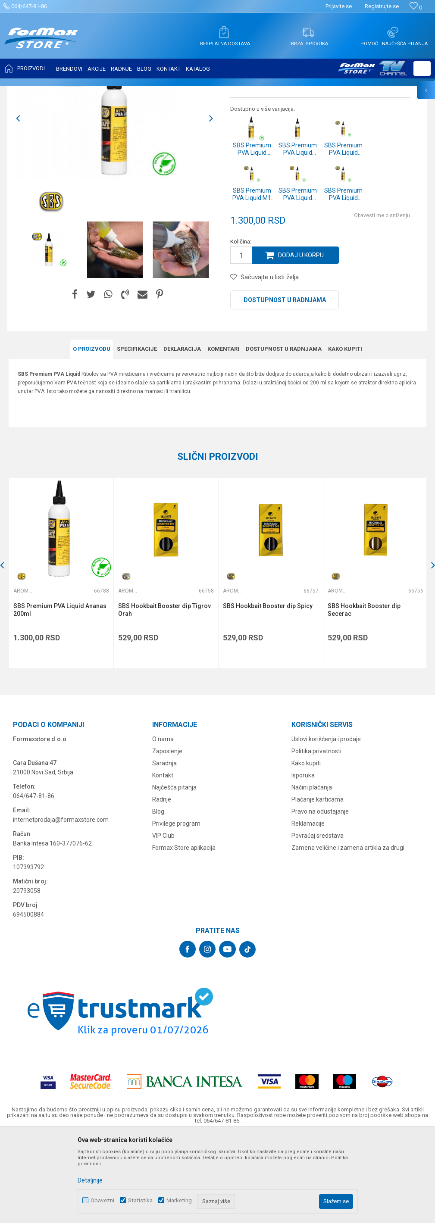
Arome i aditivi (156, 91)
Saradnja (164, 848)
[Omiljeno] (416, 7)
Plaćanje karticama (317, 885)
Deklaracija (182, 434)
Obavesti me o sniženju (382, 301)
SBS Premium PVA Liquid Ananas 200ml (59, 695)
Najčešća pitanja (174, 873)
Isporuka (303, 861)
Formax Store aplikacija (184, 933)
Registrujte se (382, 6)
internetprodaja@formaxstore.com (61, 905)
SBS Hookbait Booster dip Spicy (268, 691)
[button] (422, 68)
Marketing (179, 1200)
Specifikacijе (137, 434)
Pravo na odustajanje (320, 897)
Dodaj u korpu (301, 340)
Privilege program (176, 909)
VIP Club (163, 921)
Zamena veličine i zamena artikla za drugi (347, 933)
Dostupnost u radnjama (285, 385)
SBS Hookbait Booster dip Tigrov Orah (164, 695)
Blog (158, 897)
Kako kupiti (345, 434)
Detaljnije (90, 1180)
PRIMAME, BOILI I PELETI (104, 91)
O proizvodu (91, 434)
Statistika (140, 1200)
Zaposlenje (167, 836)
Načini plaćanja (311, 873)
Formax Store (24, 91)
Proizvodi (58, 91)
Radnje (161, 885)
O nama (163, 824)
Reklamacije (308, 909)
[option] (114, 204)
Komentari (223, 434)
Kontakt (162, 861)
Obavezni (102, 1200)
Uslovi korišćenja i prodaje (326, 824)
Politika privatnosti (316, 836)
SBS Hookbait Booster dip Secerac (364, 695)
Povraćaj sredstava (317, 921)
